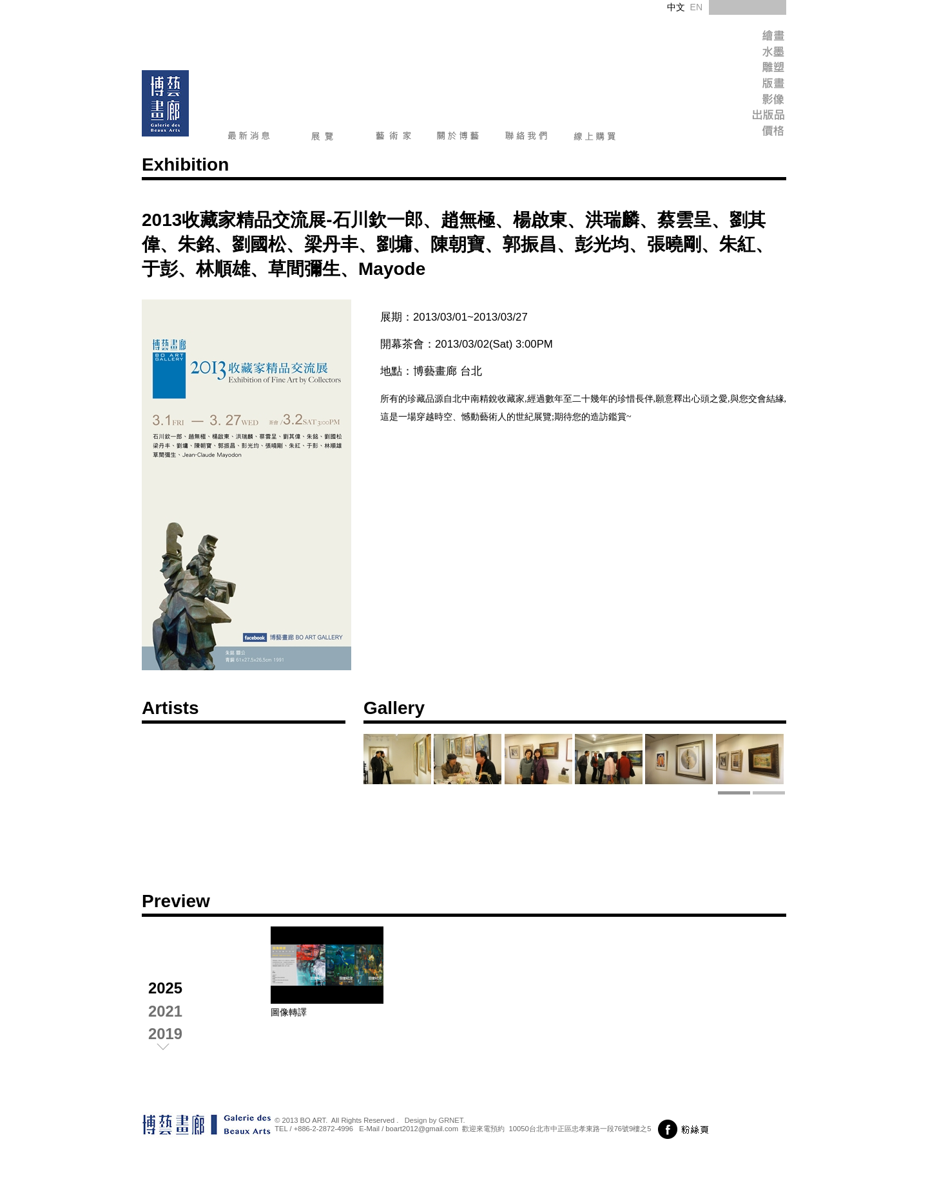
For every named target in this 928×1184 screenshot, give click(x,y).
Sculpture (744, 69)
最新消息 (248, 138)
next (174, 1049)
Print (744, 85)
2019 (165, 1033)
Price (744, 134)
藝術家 (393, 138)
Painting (744, 37)
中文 (676, 7)
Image (744, 101)
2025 (165, 988)
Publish (744, 117)
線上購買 (595, 138)
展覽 (322, 138)
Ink (744, 53)
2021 (165, 1011)
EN (696, 7)
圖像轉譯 (289, 1012)
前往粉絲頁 (685, 1129)
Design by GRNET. (435, 1120)
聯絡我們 (526, 138)
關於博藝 (458, 138)
